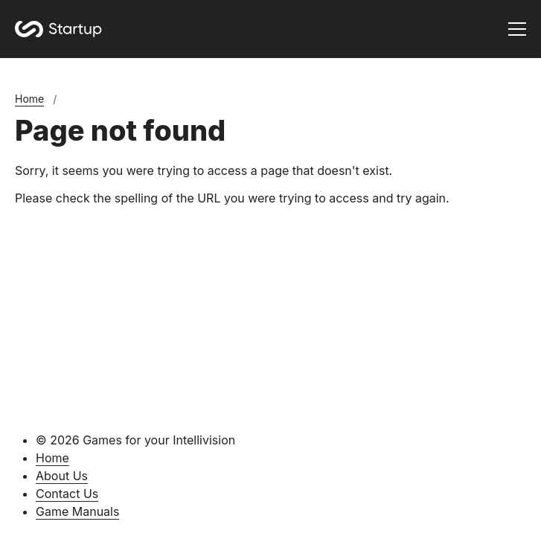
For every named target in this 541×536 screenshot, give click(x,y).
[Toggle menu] (517, 29)
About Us (62, 475)
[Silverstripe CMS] (270, 528)
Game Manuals (77, 511)
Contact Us (67, 493)
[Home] (58, 29)
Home (29, 98)
